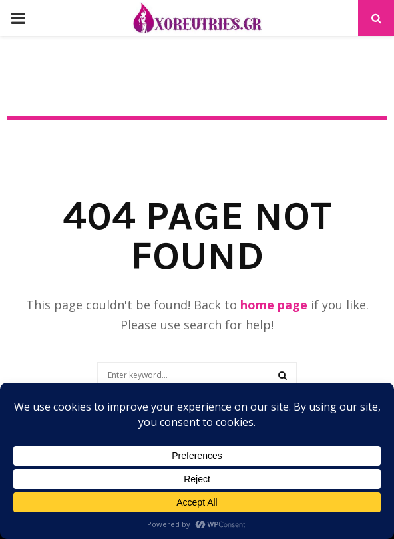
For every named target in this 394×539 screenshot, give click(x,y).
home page (273, 305)
